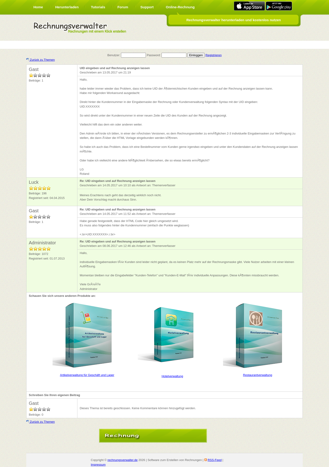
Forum (123, 7)
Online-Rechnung (180, 7)
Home (38, 7)
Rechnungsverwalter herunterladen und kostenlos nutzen (233, 20)
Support (147, 7)
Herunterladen (67, 7)
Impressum (98, 464)
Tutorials (98, 7)
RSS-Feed (215, 460)
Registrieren (214, 55)
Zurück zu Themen (40, 59)
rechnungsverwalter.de (122, 460)
